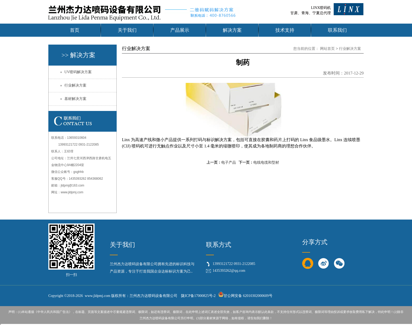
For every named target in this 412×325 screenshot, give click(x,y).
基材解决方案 (75, 99)
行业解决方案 (75, 85)
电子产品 (228, 162)
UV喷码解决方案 (78, 72)
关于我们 (122, 244)
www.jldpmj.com (72, 192)
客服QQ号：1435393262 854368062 (77, 178)
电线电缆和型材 (266, 162)
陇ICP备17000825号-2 (198, 296)
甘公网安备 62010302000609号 (245, 296)
